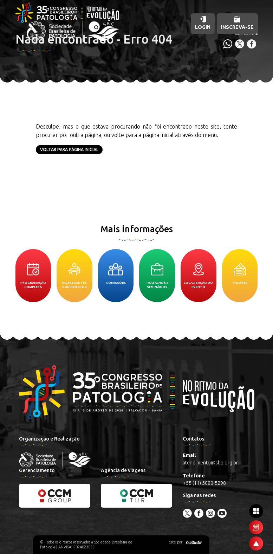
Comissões (116, 274)
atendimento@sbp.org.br (210, 462)
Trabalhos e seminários (157, 276)
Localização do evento (198, 276)
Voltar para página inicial (69, 149)
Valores (240, 274)
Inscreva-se (237, 23)
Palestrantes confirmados (74, 276)
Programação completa (33, 276)
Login (202, 23)
